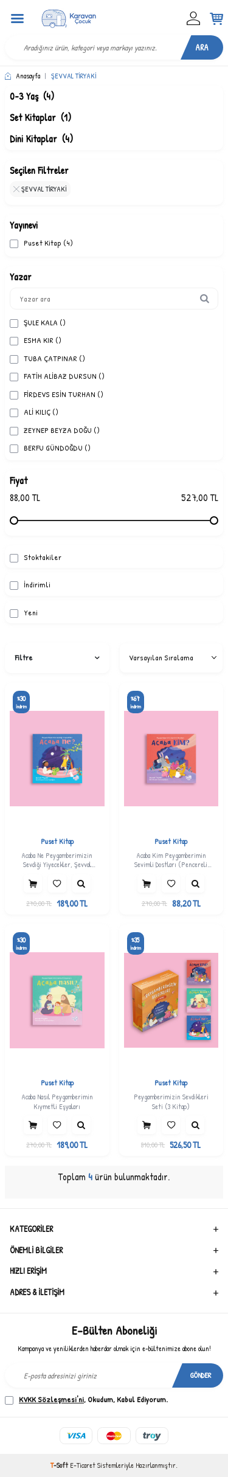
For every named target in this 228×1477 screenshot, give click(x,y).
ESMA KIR (35, 340)
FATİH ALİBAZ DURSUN (57, 376)
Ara (202, 47)
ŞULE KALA (38, 322)
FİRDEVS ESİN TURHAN (56, 394)
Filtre (57, 657)
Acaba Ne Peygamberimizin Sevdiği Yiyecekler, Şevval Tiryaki (56, 860)
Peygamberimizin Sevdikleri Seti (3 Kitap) (171, 1101)
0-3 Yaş (32, 96)
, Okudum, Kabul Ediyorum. (86, 1399)
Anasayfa (22, 76)
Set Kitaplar (40, 117)
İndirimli (30, 584)
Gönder (200, 1375)
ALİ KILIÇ (34, 412)
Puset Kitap (41, 243)
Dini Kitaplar (41, 139)
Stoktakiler (35, 557)
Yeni (24, 612)
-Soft (60, 1465)
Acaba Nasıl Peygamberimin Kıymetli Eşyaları (57, 1101)
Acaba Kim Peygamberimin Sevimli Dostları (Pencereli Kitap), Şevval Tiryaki (170, 860)
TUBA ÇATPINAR (47, 358)
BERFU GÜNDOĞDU (50, 448)
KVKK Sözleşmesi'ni (51, 1399)
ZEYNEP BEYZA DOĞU (55, 430)
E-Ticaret (82, 1465)
